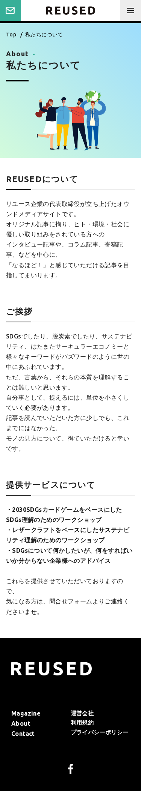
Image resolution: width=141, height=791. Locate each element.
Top (12, 35)
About (20, 723)
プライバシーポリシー (100, 732)
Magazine (26, 713)
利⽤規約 (82, 722)
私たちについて (44, 35)
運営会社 (82, 713)
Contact (10, 10)
